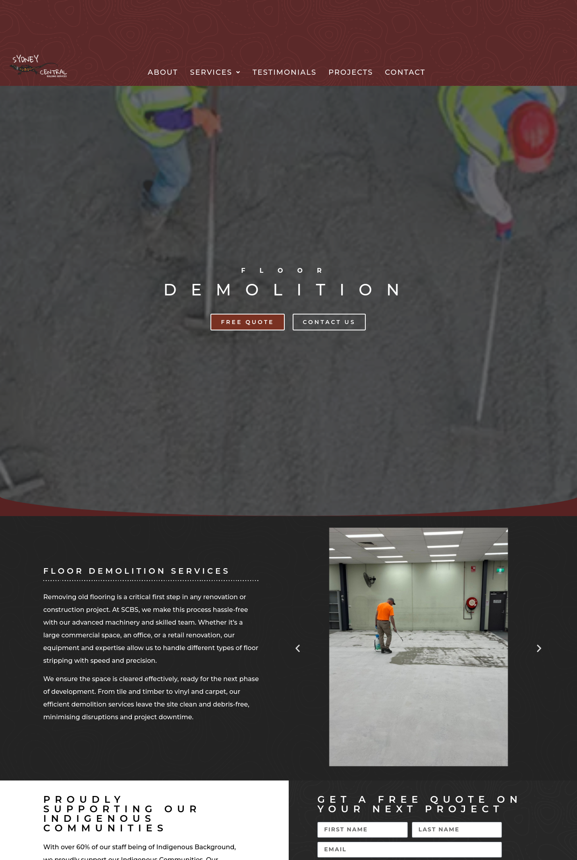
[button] (215, 72)
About (163, 72)
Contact (405, 72)
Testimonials (284, 72)
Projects (350, 72)
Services (215, 72)
